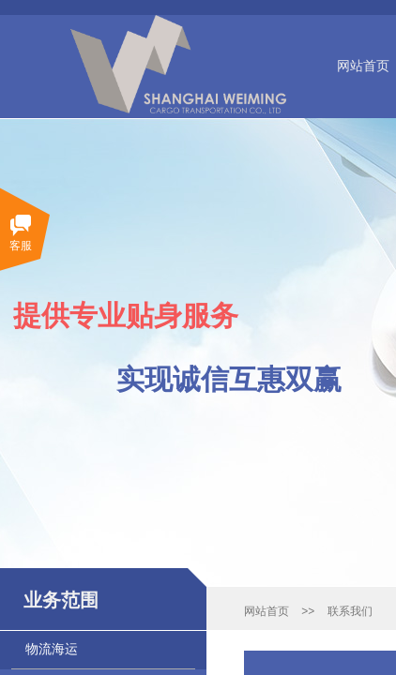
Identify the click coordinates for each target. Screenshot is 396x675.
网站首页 (266, 611)
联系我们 (350, 611)
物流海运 (51, 649)
